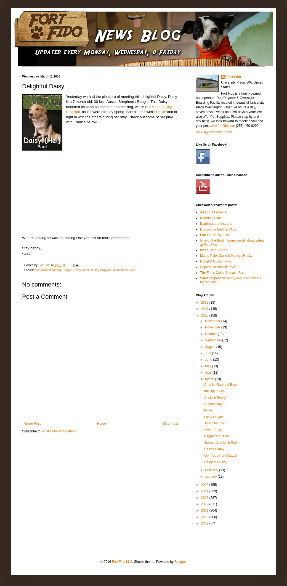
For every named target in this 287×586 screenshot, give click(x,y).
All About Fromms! (213, 212)
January (211, 476)
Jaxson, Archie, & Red (220, 443)
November (213, 327)
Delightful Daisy (215, 462)
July (208, 353)
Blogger (180, 562)
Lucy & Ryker (214, 417)
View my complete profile (214, 132)
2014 (205, 491)
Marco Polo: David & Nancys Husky (226, 256)
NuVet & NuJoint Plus (216, 261)
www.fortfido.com (222, 126)
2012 (205, 504)
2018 (205, 302)
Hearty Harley (214, 449)
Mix (132, 270)
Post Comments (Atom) (59, 431)
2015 (205, 485)
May (208, 366)
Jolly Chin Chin (215, 423)
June (209, 360)
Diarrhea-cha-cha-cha (216, 224)
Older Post (170, 424)
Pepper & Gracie (216, 436)
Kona (208, 410)
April (208, 372)
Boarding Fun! (210, 218)
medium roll (121, 270)
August (210, 347)
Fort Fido (234, 77)
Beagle (67, 270)
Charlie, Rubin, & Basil (220, 385)
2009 (205, 523)
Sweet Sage (213, 430)
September (213, 340)
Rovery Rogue (214, 404)
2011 (205, 510)
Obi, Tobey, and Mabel (220, 455)
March (210, 379)
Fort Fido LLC (122, 562)
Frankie (160, 112)
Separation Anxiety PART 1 (220, 267)
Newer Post (32, 424)
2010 (205, 517)
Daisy (77, 270)
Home (101, 424)
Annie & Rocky (215, 398)
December (213, 321)
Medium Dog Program (97, 270)
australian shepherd (48, 270)
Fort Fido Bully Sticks (215, 235)
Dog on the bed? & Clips (218, 229)
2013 (205, 498)
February (212, 470)
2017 (205, 309)
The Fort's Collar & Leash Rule (222, 273)
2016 (205, 315)
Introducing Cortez (213, 250)
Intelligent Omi (214, 391)
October (211, 334)
